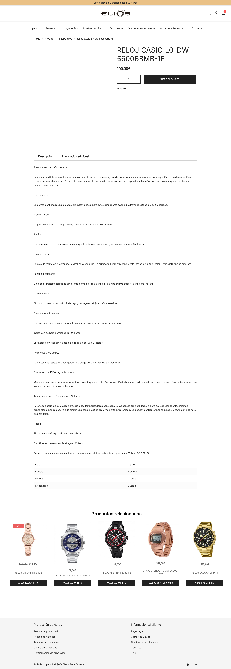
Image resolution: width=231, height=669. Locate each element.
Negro (131, 464)
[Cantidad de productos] (128, 79)
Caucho (132, 478)
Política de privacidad (46, 631)
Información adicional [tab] (75, 156)
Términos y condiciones (47, 642)
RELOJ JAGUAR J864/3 (205, 572)
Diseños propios (92, 28)
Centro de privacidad (45, 647)
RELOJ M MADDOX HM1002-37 (72, 575)
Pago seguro (138, 631)
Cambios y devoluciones (144, 642)
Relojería (50, 28)
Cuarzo (132, 485)
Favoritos (115, 28)
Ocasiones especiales (140, 28)
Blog (133, 652)
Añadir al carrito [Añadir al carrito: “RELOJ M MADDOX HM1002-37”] (72, 583)
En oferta (197, 28)
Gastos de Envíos (140, 636)
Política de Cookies (44, 636)
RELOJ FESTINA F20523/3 (116, 572)
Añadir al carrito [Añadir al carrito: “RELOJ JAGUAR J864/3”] (204, 583)
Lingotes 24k (71, 28)
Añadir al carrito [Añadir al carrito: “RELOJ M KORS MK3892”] (28, 583)
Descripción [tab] (45, 156)
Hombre (132, 471)
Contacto (136, 647)
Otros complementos (171, 28)
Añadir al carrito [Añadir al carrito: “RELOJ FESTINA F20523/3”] (116, 583)
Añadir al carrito (169, 79)
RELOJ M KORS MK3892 (28, 572)
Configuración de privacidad (50, 652)
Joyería (33, 28)
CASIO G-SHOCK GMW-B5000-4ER (160, 572)
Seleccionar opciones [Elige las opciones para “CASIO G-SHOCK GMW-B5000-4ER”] (161, 583)
